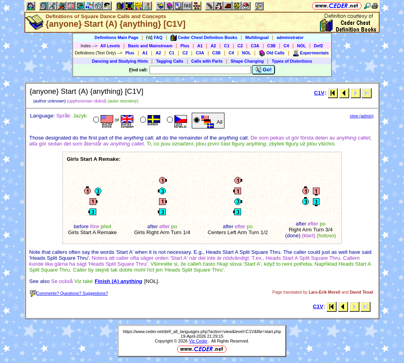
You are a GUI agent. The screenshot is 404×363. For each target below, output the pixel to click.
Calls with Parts (207, 61)
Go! (263, 70)
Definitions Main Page (116, 37)
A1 (200, 45)
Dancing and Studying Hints (120, 61)
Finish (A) (118, 281)
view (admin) (362, 116)
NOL (301, 45)
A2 (213, 45)
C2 (240, 45)
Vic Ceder (198, 341)
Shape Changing (247, 61)
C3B (271, 45)
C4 (286, 45)
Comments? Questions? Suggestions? (69, 293)
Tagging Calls (169, 61)
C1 (227, 45)
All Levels (110, 45)
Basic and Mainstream (150, 45)
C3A (255, 45)
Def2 (318, 45)
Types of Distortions (292, 61)
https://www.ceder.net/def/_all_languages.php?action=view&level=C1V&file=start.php (202, 331)
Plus (184, 45)
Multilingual (257, 37)
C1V (319, 93)
